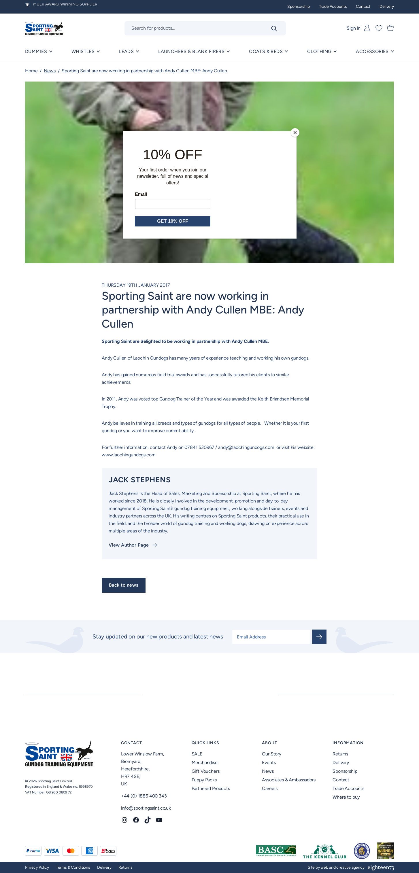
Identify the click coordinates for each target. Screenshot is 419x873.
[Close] (295, 132)
